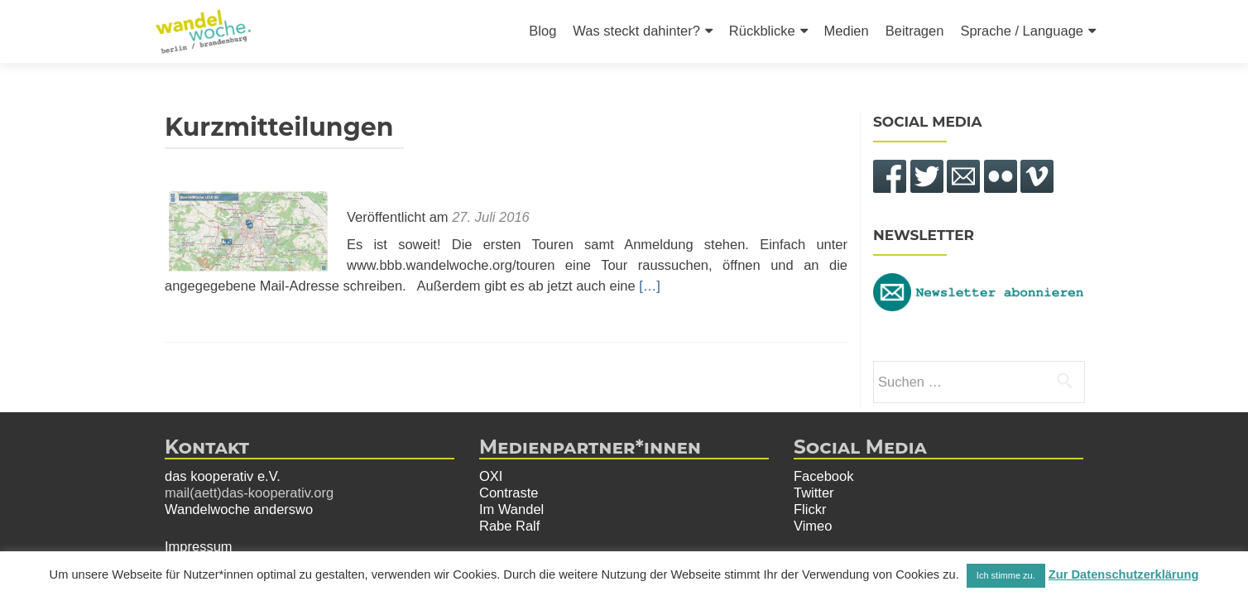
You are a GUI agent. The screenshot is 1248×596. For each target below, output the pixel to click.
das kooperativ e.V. (223, 476)
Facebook (823, 476)
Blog (542, 30)
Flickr (810, 509)
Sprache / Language (1021, 30)
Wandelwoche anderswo (239, 509)
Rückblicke (762, 30)
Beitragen (915, 30)
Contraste (509, 492)
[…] (649, 285)
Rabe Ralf (509, 525)
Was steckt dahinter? (636, 30)
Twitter (814, 492)
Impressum (199, 546)
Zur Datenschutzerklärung (1124, 574)
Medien (846, 30)
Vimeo (813, 525)
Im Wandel (511, 509)
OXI (490, 476)
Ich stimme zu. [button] (1006, 575)
